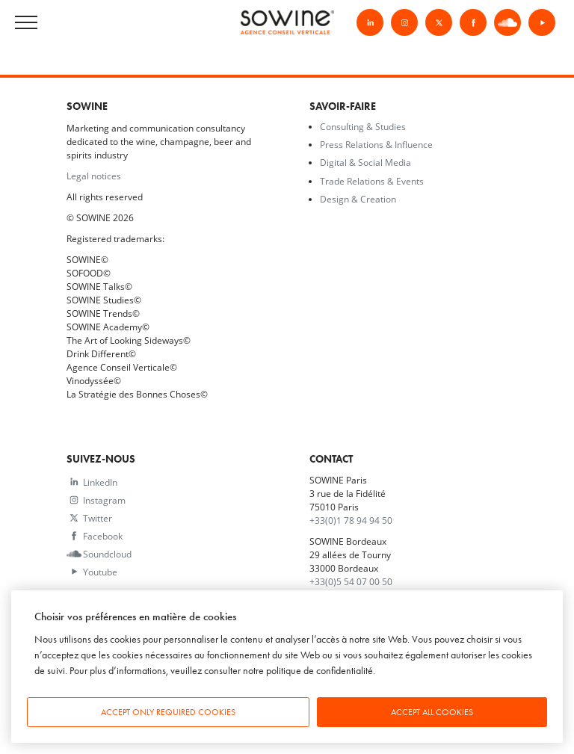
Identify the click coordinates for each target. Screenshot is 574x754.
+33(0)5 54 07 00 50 (350, 581)
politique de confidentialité (319, 670)
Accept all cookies (432, 712)
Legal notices (94, 176)
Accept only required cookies (168, 712)
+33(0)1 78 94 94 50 (350, 520)
